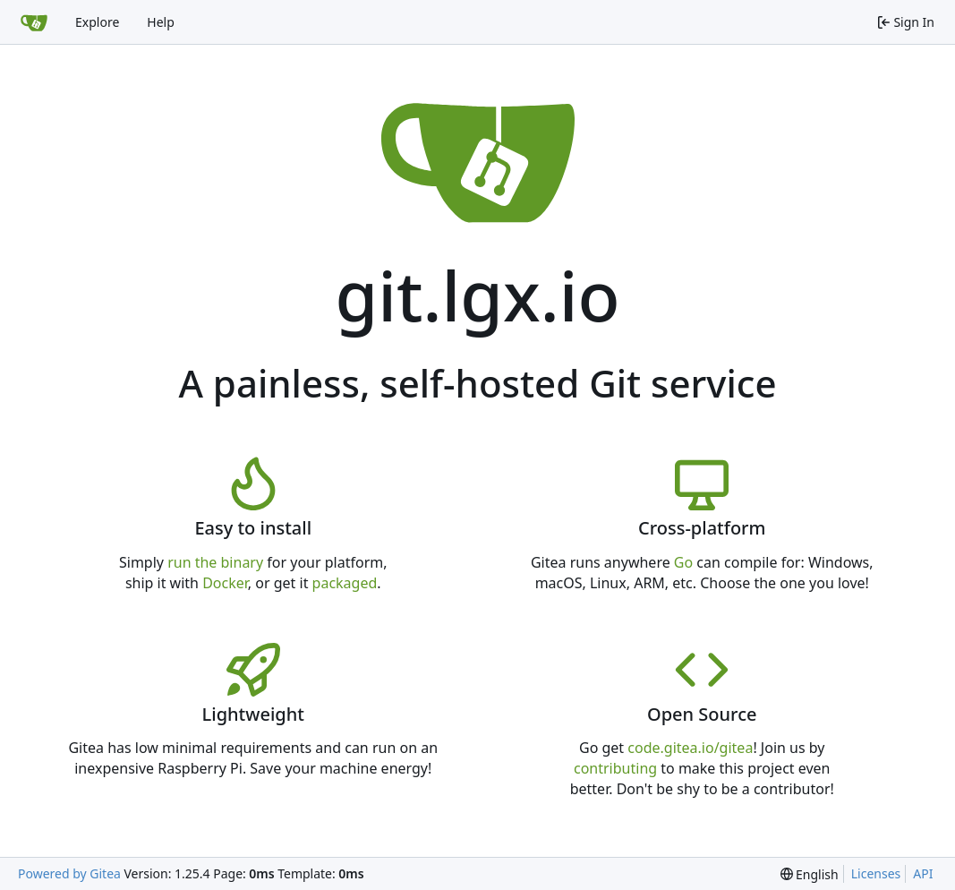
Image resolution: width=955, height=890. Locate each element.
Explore (97, 21)
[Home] (34, 22)
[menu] (809, 874)
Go (683, 562)
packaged (345, 583)
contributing (615, 768)
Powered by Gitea (69, 873)
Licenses (876, 873)
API (923, 873)
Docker (225, 583)
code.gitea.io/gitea (690, 747)
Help (161, 21)
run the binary (215, 562)
